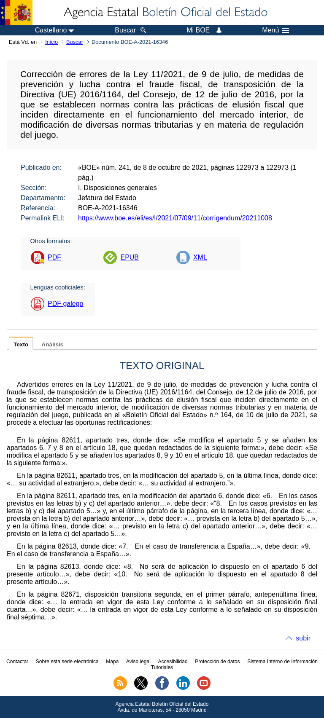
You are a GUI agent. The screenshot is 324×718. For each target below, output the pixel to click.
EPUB (129, 257)
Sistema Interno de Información (282, 661)
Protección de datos (217, 661)
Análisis (52, 344)
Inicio (51, 42)
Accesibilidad (173, 661)
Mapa (112, 661)
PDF (54, 257)
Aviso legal (138, 661)
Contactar (17, 661)
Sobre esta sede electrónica (67, 661)
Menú (275, 30)
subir (303, 638)
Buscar (74, 42)
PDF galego (66, 303)
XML (200, 257)
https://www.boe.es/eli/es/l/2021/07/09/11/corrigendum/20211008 (175, 218)
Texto (21, 344)
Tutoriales (162, 667)
